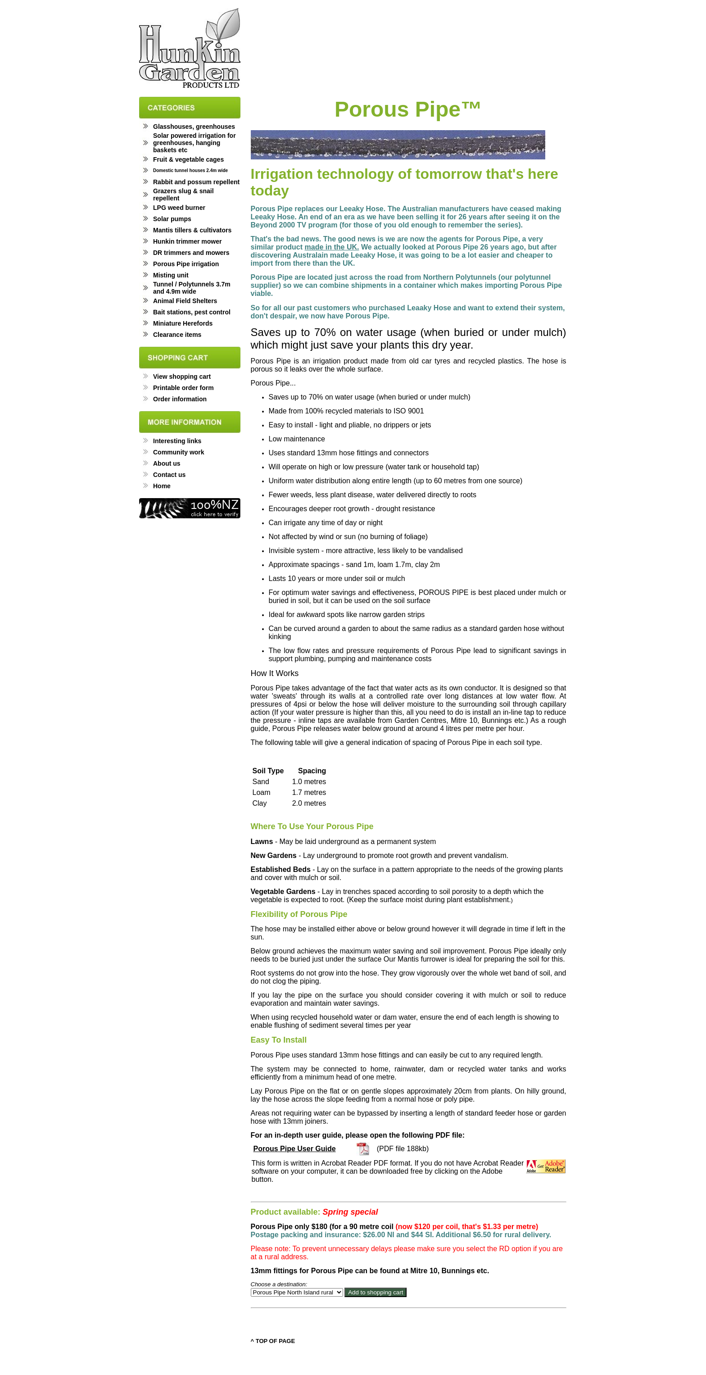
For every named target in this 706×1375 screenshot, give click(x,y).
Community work (178, 452)
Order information (180, 399)
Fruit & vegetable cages (188, 159)
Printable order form (183, 387)
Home (162, 486)
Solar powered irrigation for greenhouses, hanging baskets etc (194, 143)
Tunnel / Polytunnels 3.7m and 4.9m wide (192, 288)
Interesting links (177, 441)
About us (167, 463)
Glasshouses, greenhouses (194, 126)
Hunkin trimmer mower (187, 241)
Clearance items (177, 334)
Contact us (169, 474)
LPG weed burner (179, 207)
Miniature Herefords (183, 323)
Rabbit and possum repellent (196, 182)
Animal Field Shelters (185, 300)
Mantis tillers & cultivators (192, 230)
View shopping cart (182, 376)
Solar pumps (172, 218)
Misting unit (171, 275)
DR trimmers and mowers (191, 252)
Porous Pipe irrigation (186, 264)
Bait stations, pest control (192, 312)
